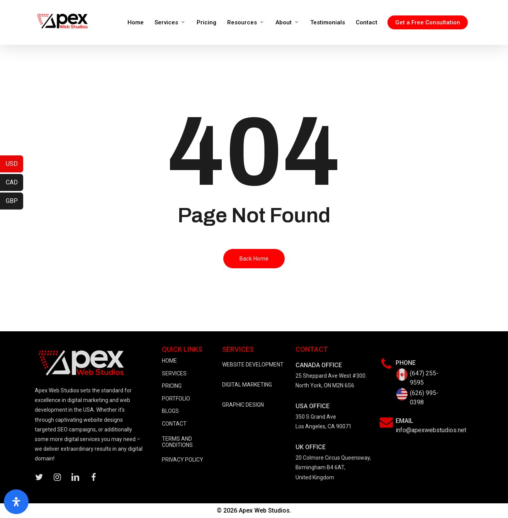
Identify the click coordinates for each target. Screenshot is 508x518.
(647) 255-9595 (424, 378)
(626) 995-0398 (424, 397)
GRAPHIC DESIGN (243, 405)
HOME (169, 361)
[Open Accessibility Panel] (16, 501)
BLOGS (170, 411)
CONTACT (174, 424)
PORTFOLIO (176, 398)
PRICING (172, 386)
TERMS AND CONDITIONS (177, 442)
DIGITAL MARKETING (247, 385)
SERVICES (174, 373)
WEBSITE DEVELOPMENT (253, 364)
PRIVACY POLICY (182, 460)
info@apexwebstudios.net (431, 430)
